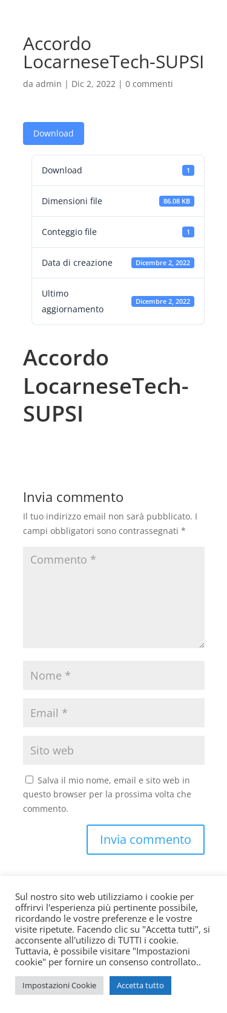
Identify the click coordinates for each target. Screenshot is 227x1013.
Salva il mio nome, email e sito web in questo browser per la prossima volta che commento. (107, 794)
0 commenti (149, 83)
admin (49, 83)
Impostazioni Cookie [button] (59, 985)
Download (53, 133)
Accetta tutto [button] (140, 985)
